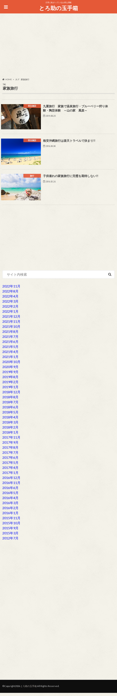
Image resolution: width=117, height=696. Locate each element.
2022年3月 (10, 304)
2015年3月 (10, 536)
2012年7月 (10, 541)
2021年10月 (11, 330)
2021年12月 (11, 319)
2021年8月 (10, 335)
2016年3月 (10, 506)
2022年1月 (10, 314)
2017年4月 (10, 471)
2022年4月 (10, 299)
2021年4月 (10, 355)
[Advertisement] (58, 46)
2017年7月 (10, 455)
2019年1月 (10, 390)
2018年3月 (10, 425)
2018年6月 (10, 410)
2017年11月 (11, 440)
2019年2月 (10, 385)
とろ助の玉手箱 (58, 8)
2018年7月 (10, 405)
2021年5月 (10, 350)
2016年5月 (10, 496)
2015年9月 (10, 531)
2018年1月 (10, 435)
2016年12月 (11, 481)
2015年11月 (11, 521)
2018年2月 (10, 430)
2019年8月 (10, 380)
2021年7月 (10, 340)
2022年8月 (10, 294)
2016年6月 (10, 491)
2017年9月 (10, 445)
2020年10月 (11, 365)
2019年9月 (10, 375)
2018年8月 (10, 400)
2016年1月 (10, 516)
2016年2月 (10, 511)
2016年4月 (10, 501)
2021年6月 (10, 345)
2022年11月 (11, 289)
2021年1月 (10, 360)
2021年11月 (11, 324)
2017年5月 (10, 466)
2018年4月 (10, 420)
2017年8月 (10, 450)
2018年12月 (11, 395)
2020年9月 (10, 370)
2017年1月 (10, 476)
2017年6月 (10, 461)
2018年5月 (10, 415)
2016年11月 (11, 486)
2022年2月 (10, 309)
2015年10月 (11, 526)
